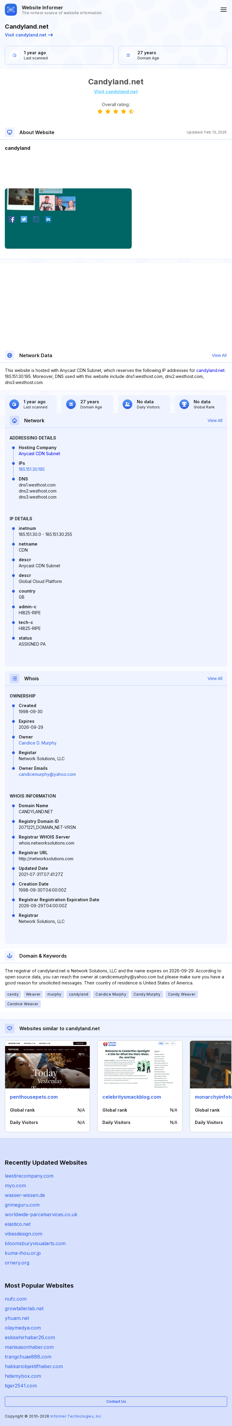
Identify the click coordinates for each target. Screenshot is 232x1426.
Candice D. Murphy (37, 742)
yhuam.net (17, 1318)
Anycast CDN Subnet (39, 453)
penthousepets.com (34, 1097)
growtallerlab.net (24, 1308)
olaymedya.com (23, 1328)
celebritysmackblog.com (131, 1097)
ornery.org (17, 1263)
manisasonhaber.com (29, 1347)
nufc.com (16, 1299)
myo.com (15, 1185)
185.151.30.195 (32, 469)
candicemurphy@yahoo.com (47, 774)
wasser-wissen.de (25, 1195)
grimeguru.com (22, 1205)
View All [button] (219, 355)
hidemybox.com (23, 1376)
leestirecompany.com (29, 1176)
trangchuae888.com (28, 1357)
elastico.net (18, 1224)
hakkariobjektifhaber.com (34, 1366)
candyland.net (210, 370)
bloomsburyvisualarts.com (35, 1243)
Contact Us (116, 1401)
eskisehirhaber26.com (30, 1337)
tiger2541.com (21, 1386)
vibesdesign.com (23, 1234)
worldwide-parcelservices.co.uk (41, 1214)
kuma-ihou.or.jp (23, 1253)
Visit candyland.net (29, 34)
